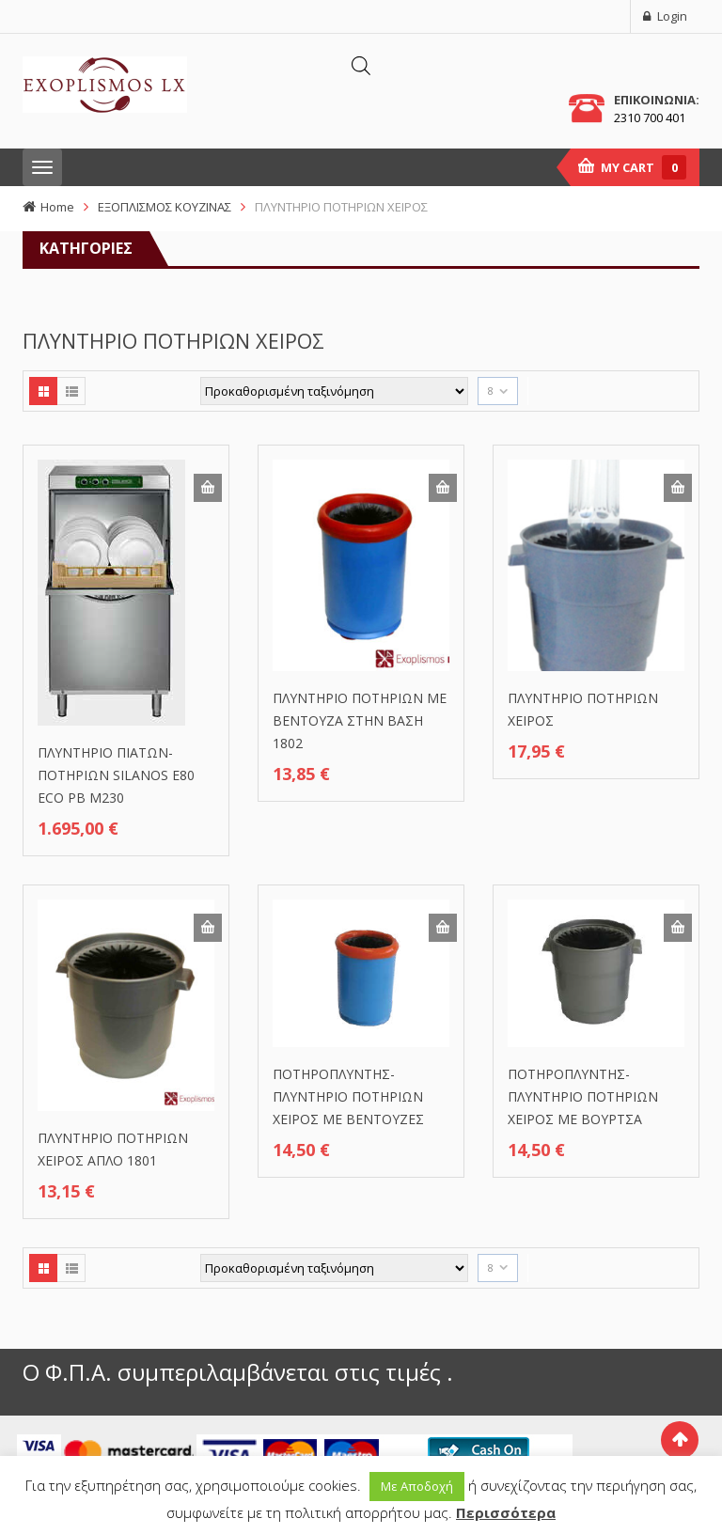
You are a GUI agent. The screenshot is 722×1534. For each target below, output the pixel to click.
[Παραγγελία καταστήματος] (334, 391)
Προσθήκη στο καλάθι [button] (208, 488)
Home (57, 206)
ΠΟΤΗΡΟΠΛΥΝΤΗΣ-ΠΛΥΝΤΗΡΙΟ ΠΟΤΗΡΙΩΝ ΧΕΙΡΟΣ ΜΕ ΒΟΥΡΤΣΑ (583, 1096)
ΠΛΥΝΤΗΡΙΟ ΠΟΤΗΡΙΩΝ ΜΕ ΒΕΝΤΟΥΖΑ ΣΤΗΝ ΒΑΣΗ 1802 (360, 720)
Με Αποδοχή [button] (417, 1486)
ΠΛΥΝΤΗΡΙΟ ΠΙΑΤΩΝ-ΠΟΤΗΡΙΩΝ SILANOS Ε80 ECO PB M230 (116, 775)
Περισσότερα (506, 1512)
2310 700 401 (649, 117)
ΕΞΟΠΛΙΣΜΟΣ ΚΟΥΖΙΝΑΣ (164, 206)
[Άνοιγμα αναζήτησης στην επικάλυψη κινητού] (361, 65)
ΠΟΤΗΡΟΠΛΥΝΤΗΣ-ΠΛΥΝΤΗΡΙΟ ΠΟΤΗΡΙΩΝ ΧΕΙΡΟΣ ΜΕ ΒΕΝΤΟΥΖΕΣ (348, 1096)
